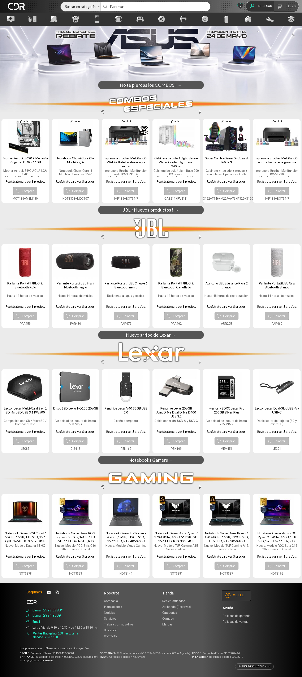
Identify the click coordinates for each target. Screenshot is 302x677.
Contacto (110, 636)
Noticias (109, 613)
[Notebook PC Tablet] (57, 19)
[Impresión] (186, 19)
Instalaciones (113, 607)
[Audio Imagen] (13, 19)
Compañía (111, 601)
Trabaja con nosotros (118, 624)
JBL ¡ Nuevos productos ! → (151, 210)
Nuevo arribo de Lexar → (151, 335)
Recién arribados (173, 601)
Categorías (169, 613)
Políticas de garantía (236, 616)
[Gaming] (143, 19)
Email (32, 622)
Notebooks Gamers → (151, 460)
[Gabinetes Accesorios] (35, 19)
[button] (258, 31)
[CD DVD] (208, 19)
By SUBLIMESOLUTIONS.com (254, 666)
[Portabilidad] (78, 19)
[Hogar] (251, 19)
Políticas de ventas (235, 622)
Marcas (167, 624)
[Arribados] (272, 19)
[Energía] (229, 19)
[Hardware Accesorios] (121, 19)
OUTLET (235, 595)
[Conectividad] (164, 19)
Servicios (110, 618)
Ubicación (110, 630)
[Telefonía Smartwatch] (100, 19)
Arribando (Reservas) (176, 607)
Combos (168, 618)
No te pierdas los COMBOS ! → (151, 85)
